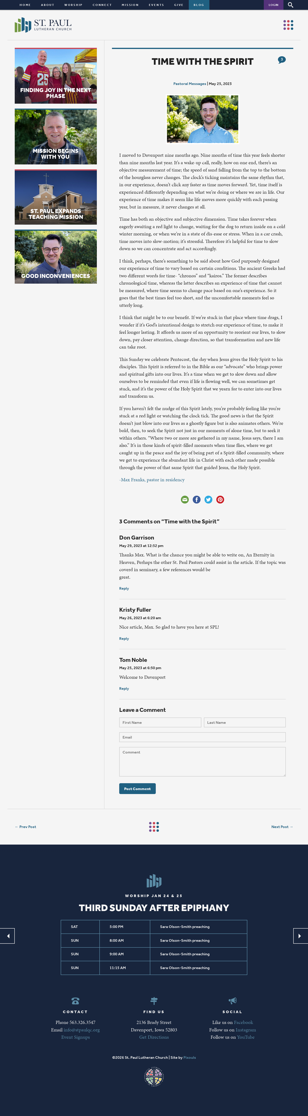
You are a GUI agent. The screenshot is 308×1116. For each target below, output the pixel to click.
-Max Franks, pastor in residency (151, 479)
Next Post (280, 826)
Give (179, 5)
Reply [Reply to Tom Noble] (124, 688)
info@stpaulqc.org (82, 1029)
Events (157, 5)
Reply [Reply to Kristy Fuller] (124, 638)
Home (25, 5)
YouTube (246, 1037)
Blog (199, 5)
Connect (102, 5)
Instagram (246, 1029)
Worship (73, 5)
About (48, 5)
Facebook (243, 1022)
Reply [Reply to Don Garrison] (124, 588)
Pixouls (189, 1057)
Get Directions (154, 1037)
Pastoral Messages (189, 83)
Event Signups (75, 1037)
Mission (130, 5)
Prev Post (27, 826)
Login (274, 5)
